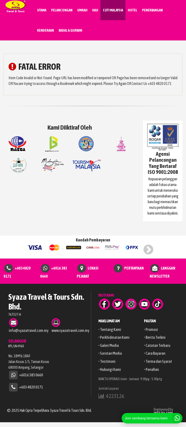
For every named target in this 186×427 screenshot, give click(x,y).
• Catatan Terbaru (157, 345)
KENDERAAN (45, 30)
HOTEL (132, 10)
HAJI (95, 10)
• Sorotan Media (110, 353)
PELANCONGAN (61, 10)
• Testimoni (106, 361)
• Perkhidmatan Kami (113, 337)
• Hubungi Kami (109, 369)
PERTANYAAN (134, 268)
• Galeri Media (108, 345)
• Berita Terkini (155, 337)
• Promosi (151, 329)
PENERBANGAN (152, 10)
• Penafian (151, 369)
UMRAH (82, 10)
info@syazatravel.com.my (28, 330)
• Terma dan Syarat (158, 361)
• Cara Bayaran (154, 353)
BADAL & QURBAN (70, 30)
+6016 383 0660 (31, 375)
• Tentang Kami (109, 329)
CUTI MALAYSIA (113, 10)
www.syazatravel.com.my (70, 330)
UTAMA (41, 10)
